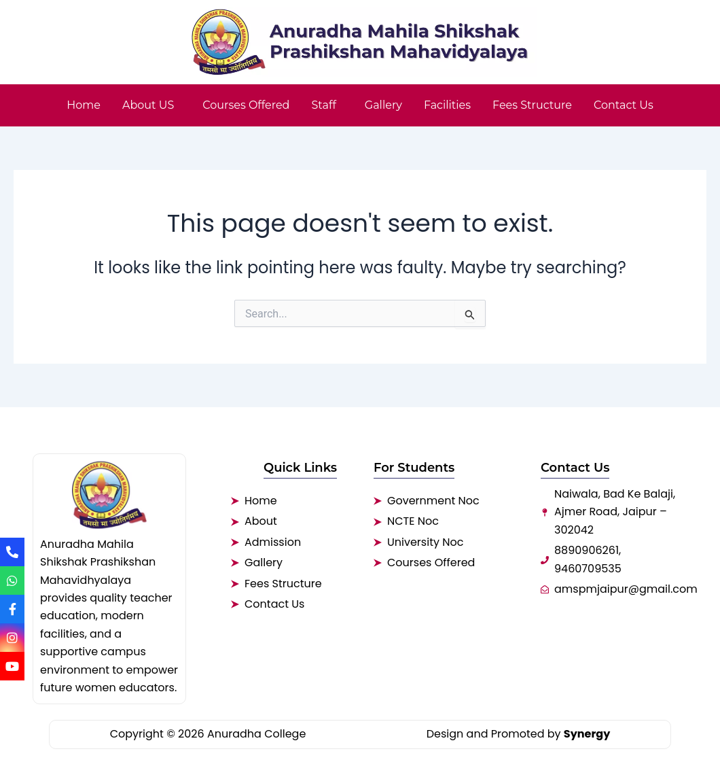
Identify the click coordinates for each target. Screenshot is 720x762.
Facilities (447, 105)
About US (148, 105)
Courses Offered (245, 105)
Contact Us (623, 105)
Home (84, 105)
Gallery (383, 105)
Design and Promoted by (519, 734)
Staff (323, 105)
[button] (151, 105)
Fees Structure (532, 105)
